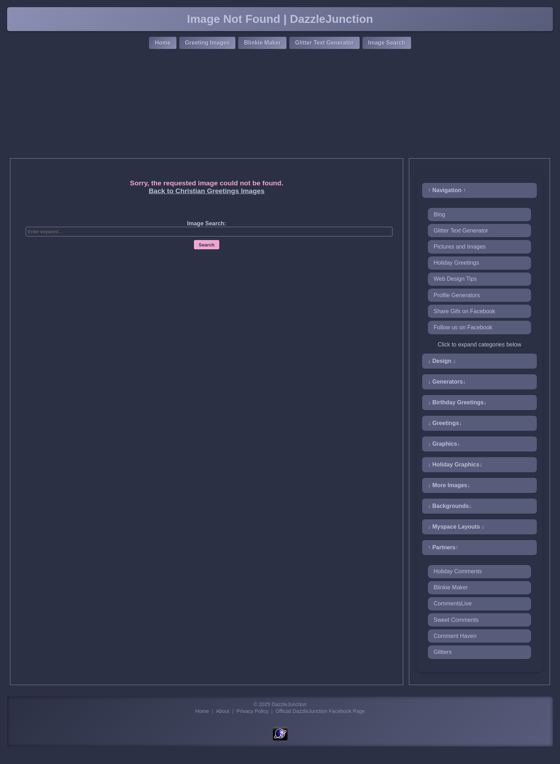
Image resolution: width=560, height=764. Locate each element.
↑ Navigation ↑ (447, 190)
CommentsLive (453, 603)
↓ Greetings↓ (445, 423)
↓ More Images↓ (449, 485)
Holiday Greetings (456, 263)
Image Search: (206, 223)
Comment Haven (455, 636)
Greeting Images (207, 43)
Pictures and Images (460, 247)
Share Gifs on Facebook (464, 311)
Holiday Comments (458, 571)
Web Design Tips (455, 279)
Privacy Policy (252, 711)
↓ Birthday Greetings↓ (457, 402)
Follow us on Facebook (463, 327)
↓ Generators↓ (447, 382)
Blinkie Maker (262, 43)
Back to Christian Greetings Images (206, 191)
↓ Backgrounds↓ (450, 506)
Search (206, 245)
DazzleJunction (289, 704)
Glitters (443, 652)
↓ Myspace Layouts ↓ (456, 527)
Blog (439, 214)
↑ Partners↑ (443, 547)
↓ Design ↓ (442, 361)
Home (162, 43)
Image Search (386, 43)
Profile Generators (457, 295)
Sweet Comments (456, 620)
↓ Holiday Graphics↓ (455, 464)
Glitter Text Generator (324, 43)
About (223, 711)
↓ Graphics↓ (444, 444)
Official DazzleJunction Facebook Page (320, 711)
